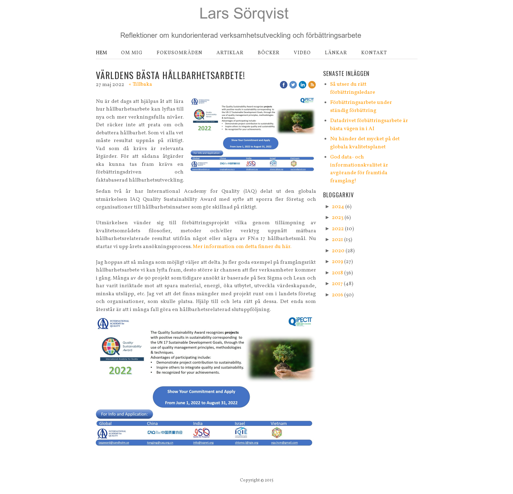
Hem (101, 53)
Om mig (132, 53)
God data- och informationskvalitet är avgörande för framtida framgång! (359, 169)
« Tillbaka (140, 84)
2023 (337, 217)
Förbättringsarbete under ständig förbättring (361, 106)
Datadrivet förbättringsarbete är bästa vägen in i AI (369, 125)
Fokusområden (179, 53)
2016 (337, 295)
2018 (337, 273)
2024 (338, 207)
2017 (337, 284)
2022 (338, 229)
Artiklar (230, 53)
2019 (337, 262)
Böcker (269, 53)
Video (302, 53)
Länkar (336, 53)
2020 (338, 251)
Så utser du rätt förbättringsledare (352, 88)
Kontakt (374, 53)
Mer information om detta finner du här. (242, 246)
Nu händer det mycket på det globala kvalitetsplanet (365, 143)
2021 (337, 240)
